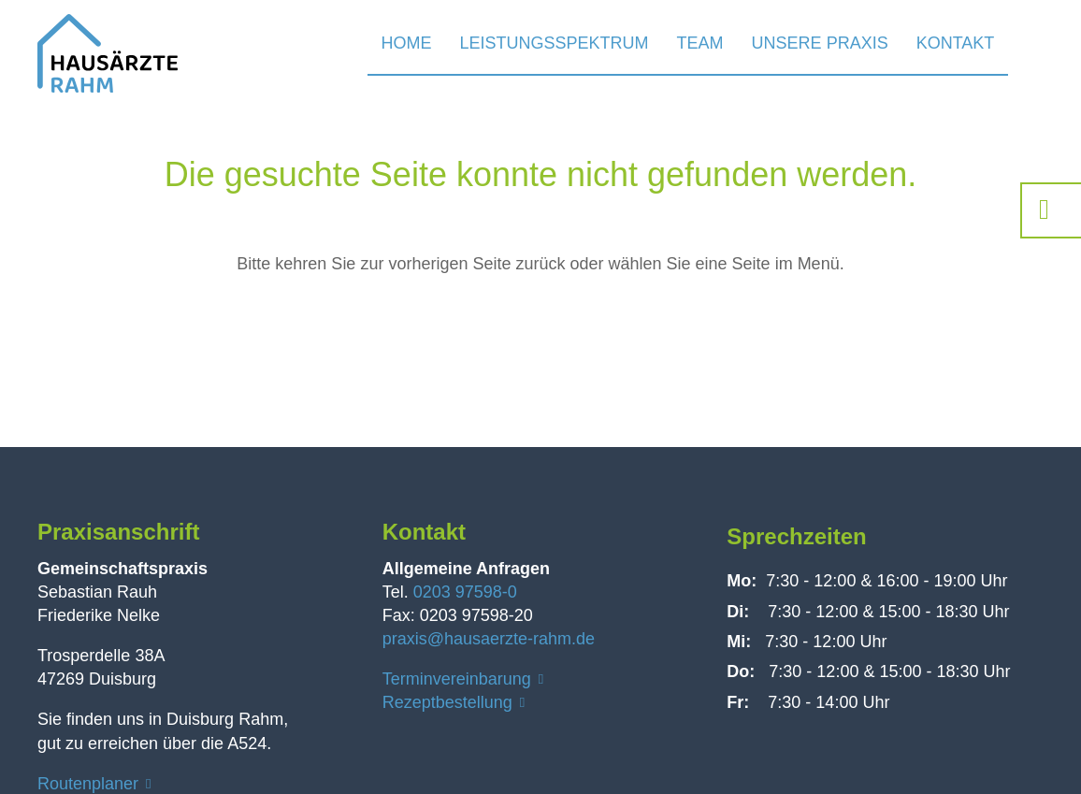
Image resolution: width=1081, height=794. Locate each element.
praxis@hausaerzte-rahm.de (488, 638)
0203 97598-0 (465, 592)
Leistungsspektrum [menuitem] (554, 43)
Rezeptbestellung (447, 702)
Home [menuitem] (407, 43)
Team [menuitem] (700, 43)
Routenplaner (87, 783)
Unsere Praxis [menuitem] (820, 43)
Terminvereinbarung (456, 679)
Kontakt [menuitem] (955, 43)
